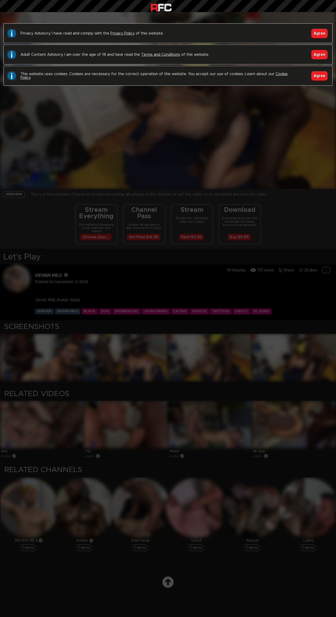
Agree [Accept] (319, 33)
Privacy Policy (122, 33)
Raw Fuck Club (161, 7)
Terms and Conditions (160, 54)
